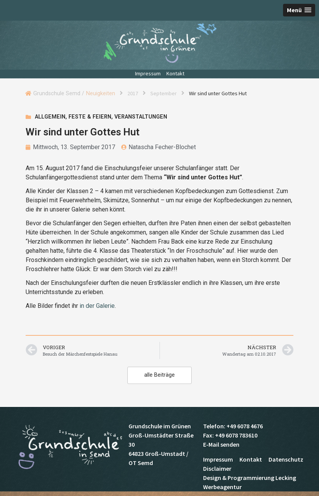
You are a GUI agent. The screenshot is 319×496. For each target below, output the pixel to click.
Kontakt (175, 73)
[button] (299, 10)
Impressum (148, 73)
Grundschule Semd (159, 43)
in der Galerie (97, 305)
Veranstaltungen (140, 117)
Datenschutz (286, 459)
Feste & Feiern (89, 117)
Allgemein (50, 117)
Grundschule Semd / (58, 93)
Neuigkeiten (100, 93)
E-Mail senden (221, 444)
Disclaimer (217, 468)
